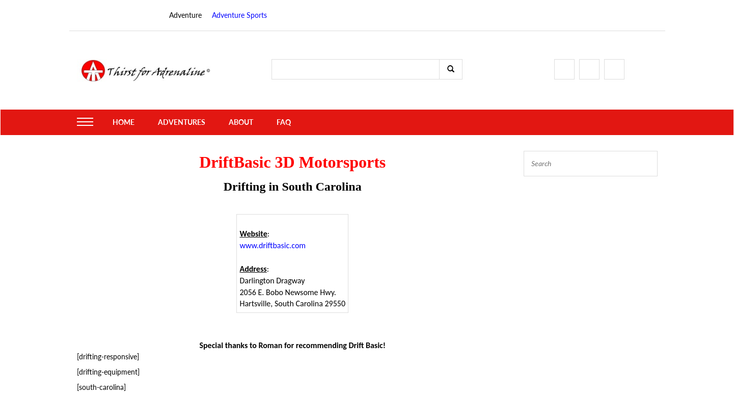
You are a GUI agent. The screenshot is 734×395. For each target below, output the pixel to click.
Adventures (181, 122)
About (241, 122)
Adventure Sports (239, 15)
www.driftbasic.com (272, 245)
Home (123, 122)
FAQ (284, 122)
